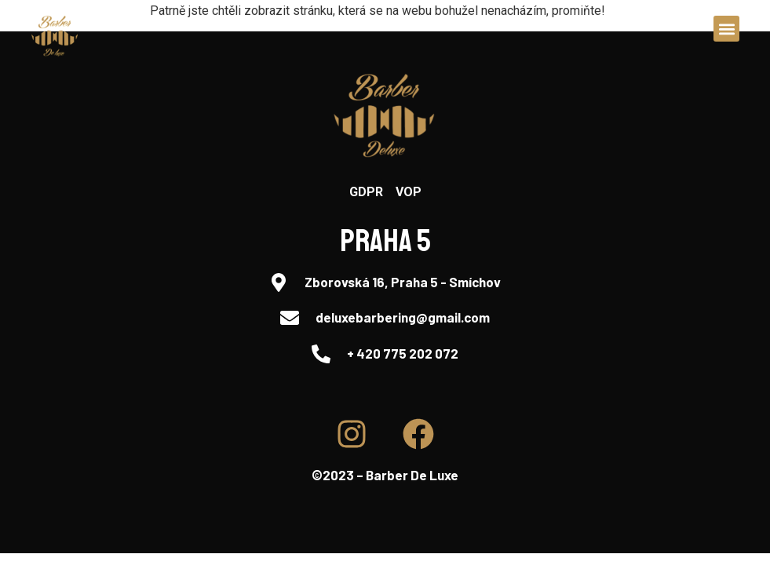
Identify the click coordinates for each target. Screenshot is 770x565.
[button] (726, 29)
